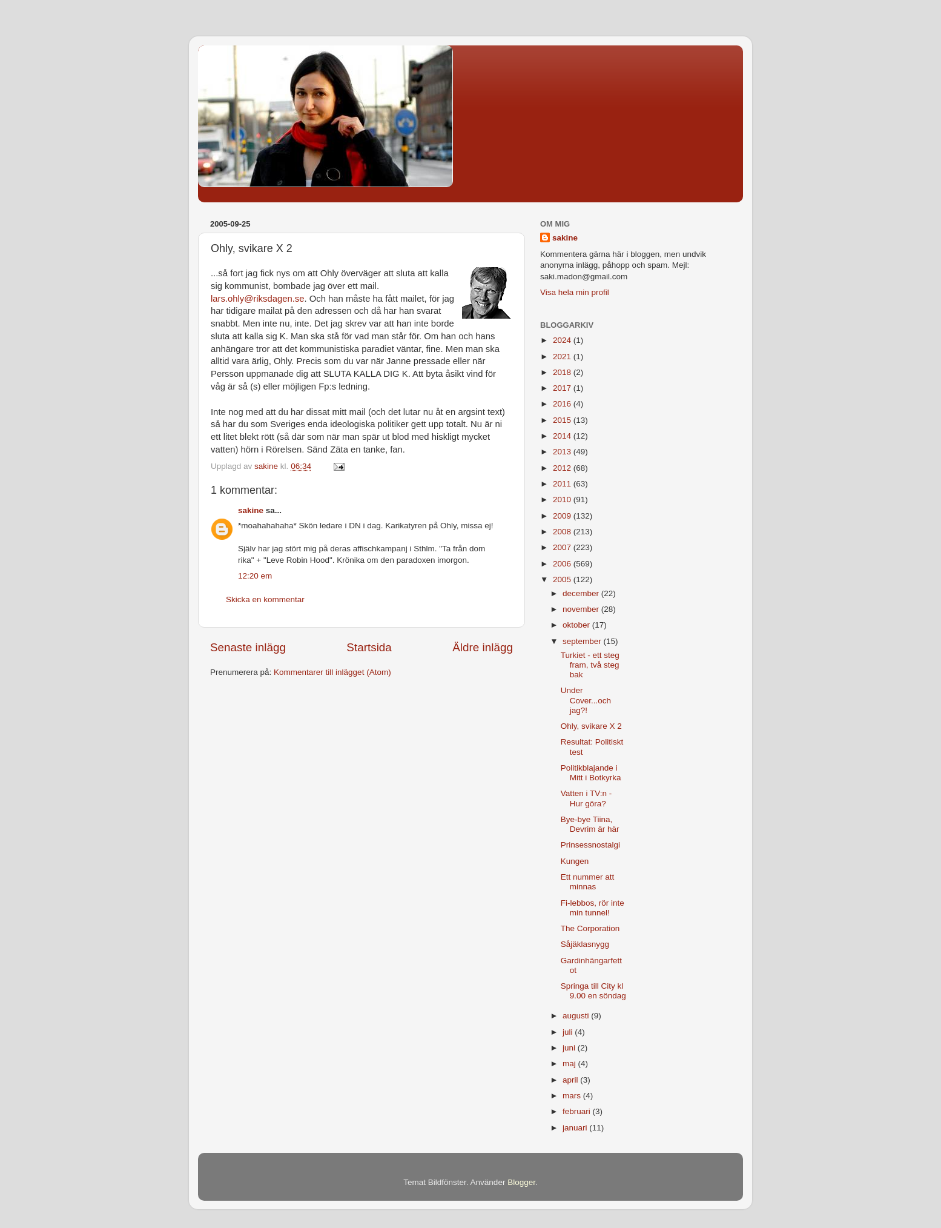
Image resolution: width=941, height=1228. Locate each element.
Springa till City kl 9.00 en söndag (593, 990)
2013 (563, 451)
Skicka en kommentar (265, 599)
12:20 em (255, 575)
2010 (563, 499)
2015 (563, 420)
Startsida (369, 647)
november (582, 609)
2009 (563, 515)
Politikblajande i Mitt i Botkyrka (591, 772)
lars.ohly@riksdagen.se (258, 299)
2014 (563, 435)
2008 (563, 531)
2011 (563, 483)
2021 (563, 356)
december (582, 593)
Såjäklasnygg (585, 944)
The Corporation (590, 928)
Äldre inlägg (482, 647)
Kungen (575, 861)
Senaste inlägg (248, 647)
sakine (250, 510)
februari (578, 1111)
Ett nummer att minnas (588, 881)
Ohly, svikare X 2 (591, 726)
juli (569, 1032)
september (583, 641)
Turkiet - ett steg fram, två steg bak (590, 665)
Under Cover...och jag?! (586, 700)
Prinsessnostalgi (590, 844)
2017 (563, 388)
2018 (563, 372)
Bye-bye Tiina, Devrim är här (590, 824)
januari (576, 1127)
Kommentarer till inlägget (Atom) (332, 672)
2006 (563, 563)
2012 (563, 468)
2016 (563, 403)
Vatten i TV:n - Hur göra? (586, 798)
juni (570, 1047)
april (571, 1079)
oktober (577, 624)
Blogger (521, 1182)
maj (570, 1063)
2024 (563, 340)
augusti (577, 1015)
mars (573, 1095)
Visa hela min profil (574, 292)
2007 (563, 547)
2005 (563, 579)
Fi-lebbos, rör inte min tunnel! (592, 907)
